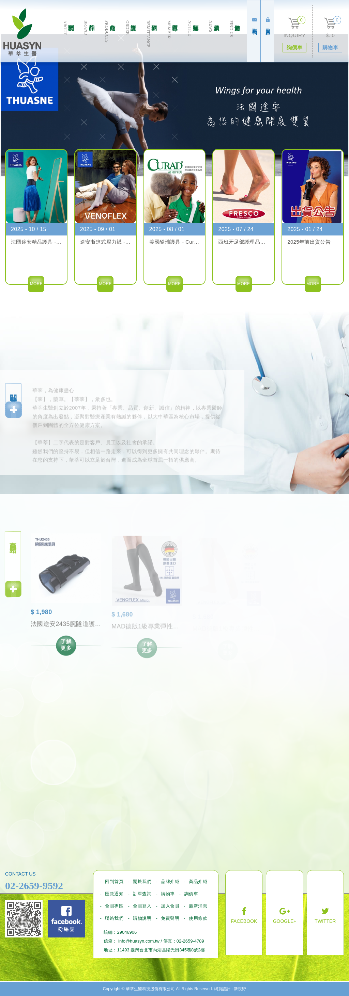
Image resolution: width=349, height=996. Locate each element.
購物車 (168, 893)
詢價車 (191, 893)
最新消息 (214, 41)
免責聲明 (170, 918)
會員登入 (142, 906)
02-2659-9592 (34, 885)
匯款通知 (151, 41)
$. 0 (330, 35)
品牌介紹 (89, 41)
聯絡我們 (254, 22)
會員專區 (172, 41)
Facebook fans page (66, 918)
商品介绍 (110, 41)
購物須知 (193, 41)
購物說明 (142, 918)
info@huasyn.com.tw (139, 941)
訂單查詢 (131, 41)
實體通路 (235, 41)
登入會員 (268, 22)
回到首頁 (114, 881)
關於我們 (68, 41)
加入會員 (170, 906)
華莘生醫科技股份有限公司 (22, 32)
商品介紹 (198, 881)
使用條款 (198, 918)
